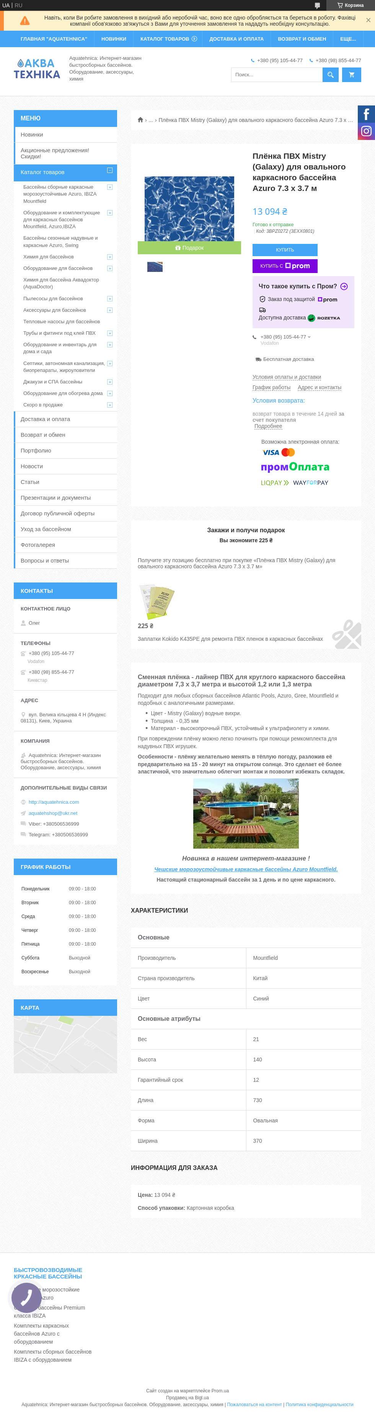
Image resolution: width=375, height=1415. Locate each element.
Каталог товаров (43, 172)
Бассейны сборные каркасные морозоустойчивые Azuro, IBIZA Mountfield (59, 194)
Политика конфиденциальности (320, 1404)
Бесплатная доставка (288, 359)
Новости (32, 466)
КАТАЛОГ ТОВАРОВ (164, 39)
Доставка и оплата (45, 419)
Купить (285, 250)
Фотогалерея (38, 544)
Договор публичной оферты (58, 513)
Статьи (30, 482)
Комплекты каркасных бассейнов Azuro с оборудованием (41, 1334)
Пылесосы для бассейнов (53, 298)
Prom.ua (220, 1391)
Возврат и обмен (43, 434)
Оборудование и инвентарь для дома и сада (59, 348)
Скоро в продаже (43, 405)
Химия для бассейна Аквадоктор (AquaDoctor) (61, 283)
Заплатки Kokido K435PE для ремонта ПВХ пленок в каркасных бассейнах (230, 639)
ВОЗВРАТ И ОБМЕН (302, 39)
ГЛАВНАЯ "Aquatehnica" (54, 39)
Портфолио (36, 450)
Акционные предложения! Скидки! (55, 153)
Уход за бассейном (46, 529)
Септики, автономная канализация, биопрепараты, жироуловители (64, 366)
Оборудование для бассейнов (58, 268)
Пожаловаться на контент (254, 1404)
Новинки (32, 134)
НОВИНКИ (113, 39)
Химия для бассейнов (48, 257)
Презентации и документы (56, 497)
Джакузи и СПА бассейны (52, 382)
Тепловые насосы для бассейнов (61, 321)
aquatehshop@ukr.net (53, 813)
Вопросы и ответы (45, 560)
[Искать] (331, 74)
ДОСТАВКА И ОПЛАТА (236, 39)
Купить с (285, 266)
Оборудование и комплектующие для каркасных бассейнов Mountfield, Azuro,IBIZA (61, 219)
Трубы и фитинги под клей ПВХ (59, 333)
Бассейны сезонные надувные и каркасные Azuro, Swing (60, 241)
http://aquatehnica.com (54, 802)
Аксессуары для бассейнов (54, 310)
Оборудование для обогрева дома (63, 393)
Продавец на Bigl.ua (187, 1397)
